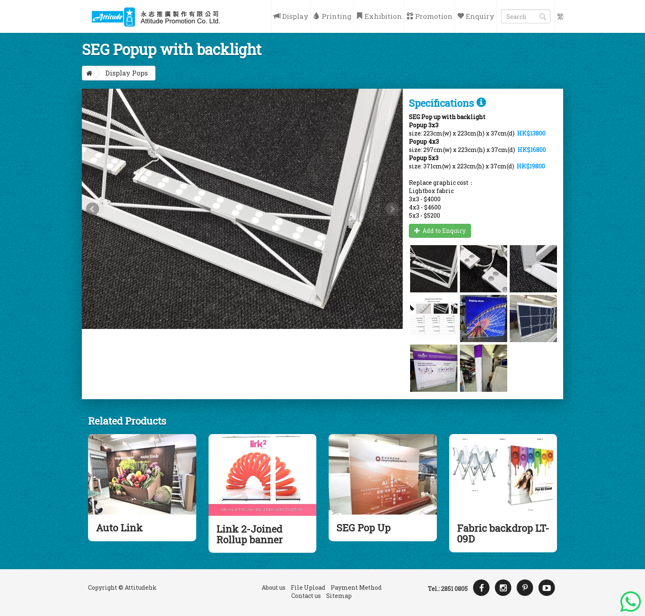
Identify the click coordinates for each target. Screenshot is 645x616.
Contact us (306, 596)
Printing (332, 16)
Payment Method (356, 587)
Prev (92, 209)
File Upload (308, 587)
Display (291, 16)
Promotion (429, 16)
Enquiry (475, 16)
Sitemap (339, 596)
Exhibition (379, 16)
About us (273, 587)
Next (392, 209)
